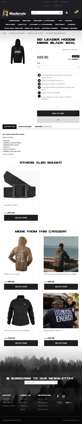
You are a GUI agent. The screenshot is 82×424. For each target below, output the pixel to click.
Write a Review (70, 50)
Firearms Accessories (45, 20)
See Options (21, 217)
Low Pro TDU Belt (11, 205)
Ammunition (15, 20)
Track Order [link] (7, 402)
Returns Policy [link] (43, 406)
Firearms (27, 20)
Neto (78, 420)
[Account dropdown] (67, 12)
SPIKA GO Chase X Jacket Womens (16, 330)
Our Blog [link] (23, 402)
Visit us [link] (22, 409)
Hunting (69, 20)
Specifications (24, 126)
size (38, 63)
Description (9, 126)
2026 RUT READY (32, 28)
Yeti (61, 20)
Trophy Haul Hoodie (12, 274)
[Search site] (61, 12)
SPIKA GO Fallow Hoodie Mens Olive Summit (60, 274)
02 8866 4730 (58, 6)
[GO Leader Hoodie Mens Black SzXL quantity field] (58, 107)
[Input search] (45, 12)
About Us (47, 2)
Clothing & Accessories (41, 24)
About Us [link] (23, 399)
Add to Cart (58, 113)
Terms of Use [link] (42, 399)
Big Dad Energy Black (52, 330)
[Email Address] (39, 382)
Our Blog (55, 2)
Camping (71, 24)
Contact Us (47, 6)
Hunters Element (50, 28)
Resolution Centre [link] (9, 406)
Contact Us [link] (24, 406)
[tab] (10, 126)
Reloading (11, 24)
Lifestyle (23, 24)
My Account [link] (7, 399)
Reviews (43, 126)
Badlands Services (14, 28)
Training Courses (69, 28)
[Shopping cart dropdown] (75, 12)
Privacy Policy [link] (43, 402)
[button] (58, 120)
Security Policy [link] (43, 409)
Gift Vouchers (65, 2)
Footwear (60, 24)
